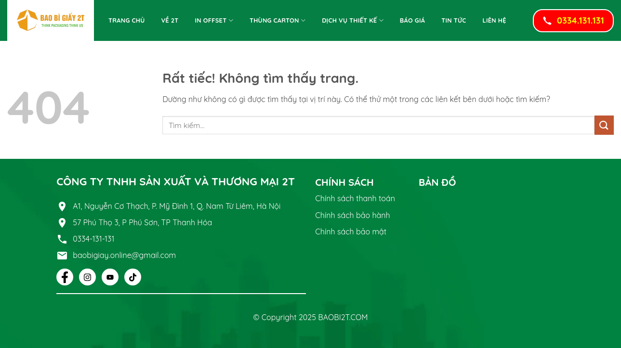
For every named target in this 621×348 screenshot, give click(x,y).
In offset (214, 20)
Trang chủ (126, 20)
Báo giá (412, 20)
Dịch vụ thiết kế (352, 20)
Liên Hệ (494, 20)
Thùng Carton (277, 20)
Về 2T (169, 20)
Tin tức (453, 20)
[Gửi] (604, 125)
